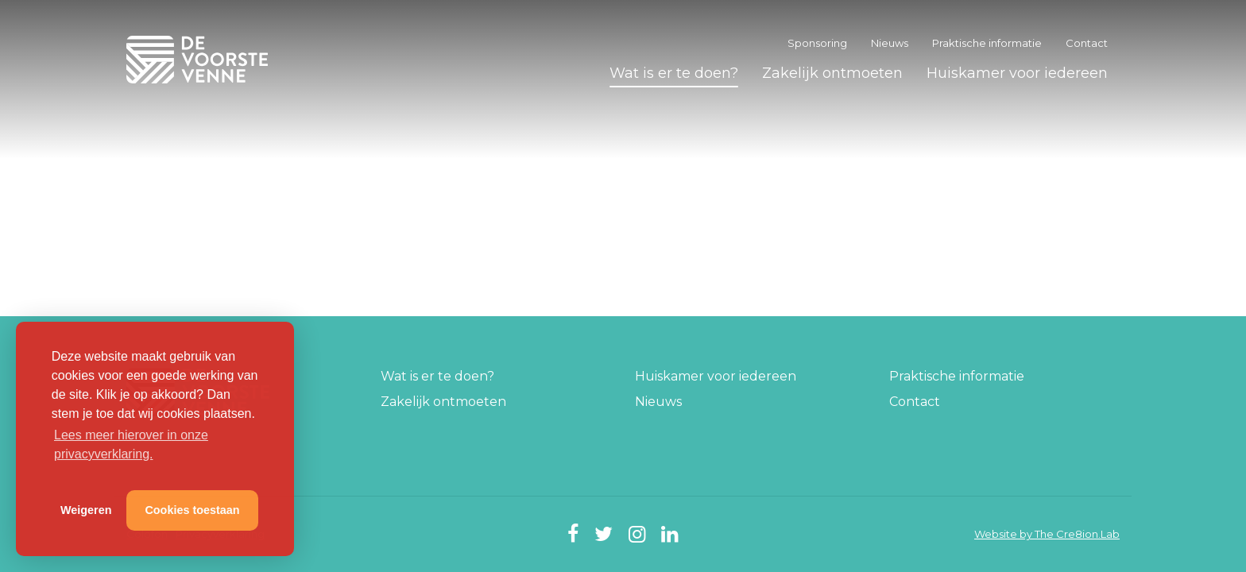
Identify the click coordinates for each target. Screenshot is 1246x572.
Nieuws (889, 43)
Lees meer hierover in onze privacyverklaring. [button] (131, 444)
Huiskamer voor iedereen (1017, 73)
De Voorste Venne (199, 59)
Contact (1087, 43)
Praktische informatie (987, 43)
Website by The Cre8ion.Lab (1047, 534)
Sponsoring (817, 43)
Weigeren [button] (86, 510)
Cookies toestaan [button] (192, 510)
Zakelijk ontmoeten (832, 73)
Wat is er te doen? (673, 73)
